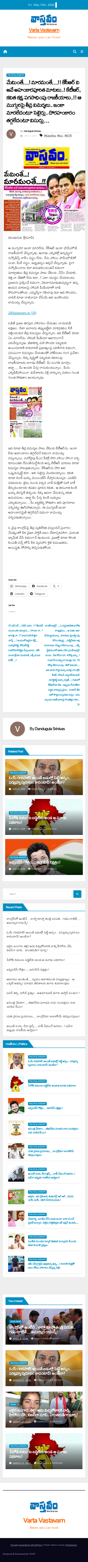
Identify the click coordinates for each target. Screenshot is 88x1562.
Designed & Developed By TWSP (19, 1554)
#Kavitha (50, 135)
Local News (15, 1321)
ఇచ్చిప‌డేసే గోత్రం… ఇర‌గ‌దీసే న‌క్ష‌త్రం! (34, 862)
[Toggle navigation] (82, 52)
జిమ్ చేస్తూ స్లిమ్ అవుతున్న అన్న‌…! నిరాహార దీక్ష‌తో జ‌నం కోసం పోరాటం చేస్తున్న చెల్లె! (51, 1265)
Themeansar (71, 1545)
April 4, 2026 (21, 1339)
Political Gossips (16, 75)
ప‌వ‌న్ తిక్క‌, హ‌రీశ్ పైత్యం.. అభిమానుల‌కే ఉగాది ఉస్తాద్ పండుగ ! (43, 993)
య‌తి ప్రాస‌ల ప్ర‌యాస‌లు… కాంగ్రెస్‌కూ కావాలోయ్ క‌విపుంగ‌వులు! (43, 1016)
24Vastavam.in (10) (22, 312)
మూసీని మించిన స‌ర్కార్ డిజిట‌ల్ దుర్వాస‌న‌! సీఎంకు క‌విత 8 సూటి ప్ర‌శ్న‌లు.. (52, 1243)
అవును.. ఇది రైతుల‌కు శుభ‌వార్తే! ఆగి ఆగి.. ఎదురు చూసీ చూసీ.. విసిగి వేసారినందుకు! (50, 1198)
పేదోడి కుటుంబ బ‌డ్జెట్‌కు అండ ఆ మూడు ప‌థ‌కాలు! (38, 820)
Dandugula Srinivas (32, 131)
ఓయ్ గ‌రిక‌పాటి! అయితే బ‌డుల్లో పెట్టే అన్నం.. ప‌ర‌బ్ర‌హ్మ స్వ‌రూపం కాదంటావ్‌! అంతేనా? (40, 780)
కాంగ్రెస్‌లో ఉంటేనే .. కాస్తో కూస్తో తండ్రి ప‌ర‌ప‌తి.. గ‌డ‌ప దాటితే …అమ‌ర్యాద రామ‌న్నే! (44, 921)
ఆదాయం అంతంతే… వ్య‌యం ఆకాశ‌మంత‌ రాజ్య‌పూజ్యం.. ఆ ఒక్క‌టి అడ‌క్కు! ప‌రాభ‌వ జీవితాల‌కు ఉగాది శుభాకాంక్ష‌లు (41, 981)
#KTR (68, 135)
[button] (74, 52)
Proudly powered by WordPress (26, 1545)
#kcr (60, 135)
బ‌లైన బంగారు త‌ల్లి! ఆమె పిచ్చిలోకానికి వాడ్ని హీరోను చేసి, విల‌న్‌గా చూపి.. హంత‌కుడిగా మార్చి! (39, 948)
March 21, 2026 (22, 1380)
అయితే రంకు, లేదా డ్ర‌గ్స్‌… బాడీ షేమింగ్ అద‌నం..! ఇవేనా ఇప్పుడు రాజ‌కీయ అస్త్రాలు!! (40, 1028)
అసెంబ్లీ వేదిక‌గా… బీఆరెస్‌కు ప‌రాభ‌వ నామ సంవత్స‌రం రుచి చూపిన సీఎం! (41, 1004)
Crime (13, 1404)
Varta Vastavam (44, 30)
